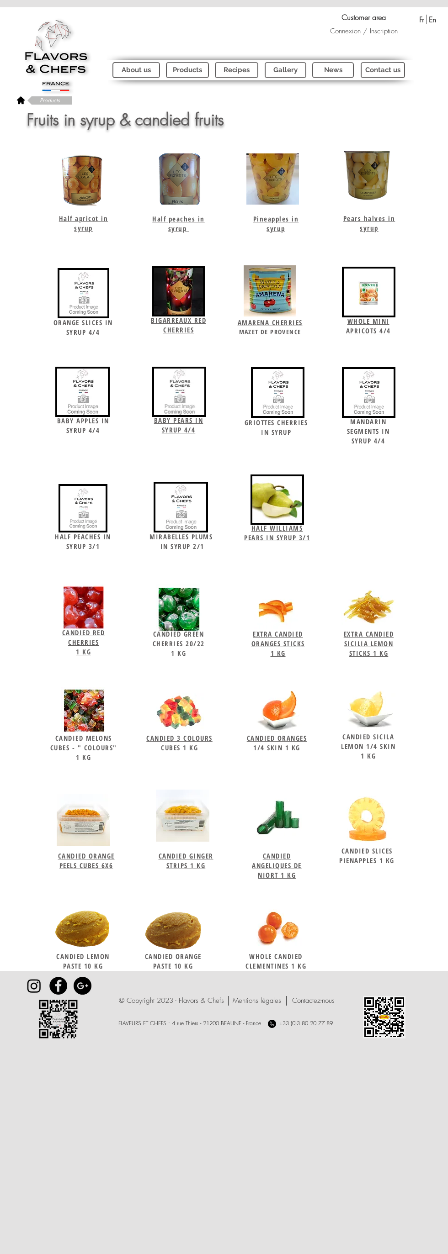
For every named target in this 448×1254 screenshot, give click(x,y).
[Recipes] (236, 70)
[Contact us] (383, 70)
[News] (333, 70)
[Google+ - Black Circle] (82, 986)
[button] (171, 1001)
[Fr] (421, 20)
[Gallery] (285, 70)
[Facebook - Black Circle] (58, 986)
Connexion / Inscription (364, 31)
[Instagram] (34, 986)
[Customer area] (363, 17)
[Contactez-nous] (313, 1001)
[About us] (136, 70)
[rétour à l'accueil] (21, 100)
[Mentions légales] (256, 1001)
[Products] (49, 100)
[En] (432, 20)
